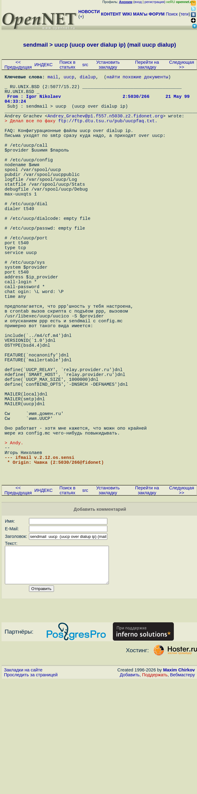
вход (138, 2)
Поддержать (155, 782)
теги (185, 14)
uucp (69, 78)
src (85, 64)
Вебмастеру (182, 782)
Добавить (130, 782)
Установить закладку (108, 65)
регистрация (154, 2)
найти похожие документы (137, 78)
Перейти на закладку (147, 65)
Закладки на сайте (23, 777)
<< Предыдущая (18, 65)
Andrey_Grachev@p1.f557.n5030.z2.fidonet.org (105, 126)
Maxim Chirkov (179, 777)
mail (53, 78)
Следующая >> (181, 65)
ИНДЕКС (43, 64)
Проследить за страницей (31, 782)
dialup (88, 78)
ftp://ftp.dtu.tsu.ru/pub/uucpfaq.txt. (107, 133)
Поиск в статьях (67, 65)
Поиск (172, 14)
